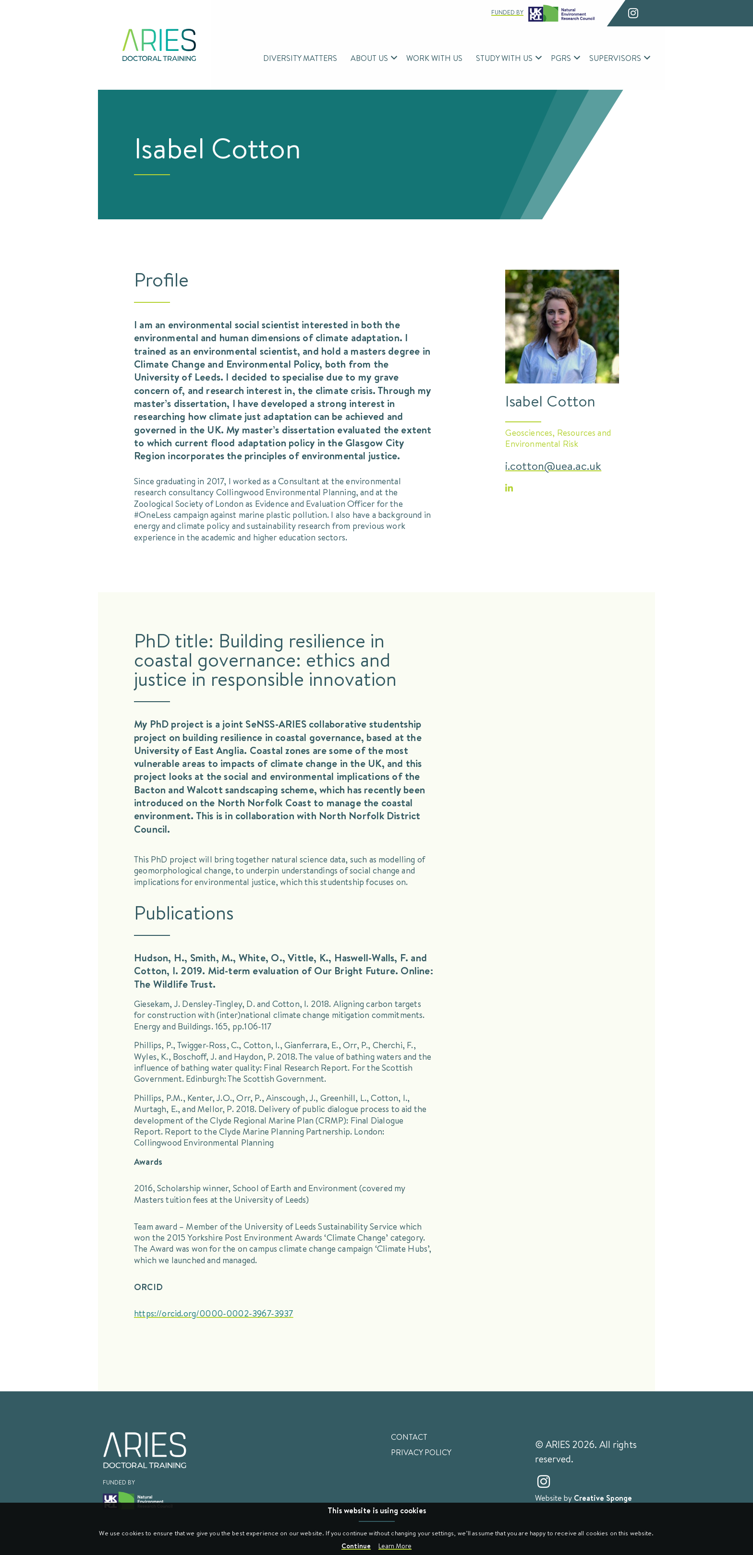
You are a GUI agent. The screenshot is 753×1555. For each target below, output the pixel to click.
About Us (369, 58)
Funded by (543, 13)
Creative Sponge (603, 1498)
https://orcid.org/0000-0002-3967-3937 (213, 1313)
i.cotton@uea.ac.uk (553, 465)
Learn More (395, 1546)
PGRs (561, 58)
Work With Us (434, 58)
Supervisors (615, 58)
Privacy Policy (421, 1452)
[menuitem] (300, 58)
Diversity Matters (300, 58)
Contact (409, 1437)
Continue (356, 1545)
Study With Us (504, 58)
